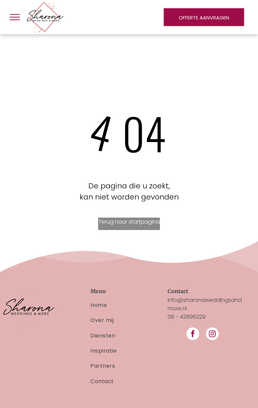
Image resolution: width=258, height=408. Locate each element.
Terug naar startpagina (129, 222)
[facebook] (192, 334)
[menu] (15, 17)
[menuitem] (128, 305)
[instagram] (212, 334)
